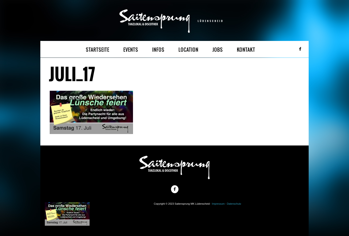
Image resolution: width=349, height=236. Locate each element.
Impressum (218, 203)
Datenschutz (234, 203)
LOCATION (188, 49)
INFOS (158, 49)
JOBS (217, 49)
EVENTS (130, 49)
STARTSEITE (97, 49)
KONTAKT (246, 49)
